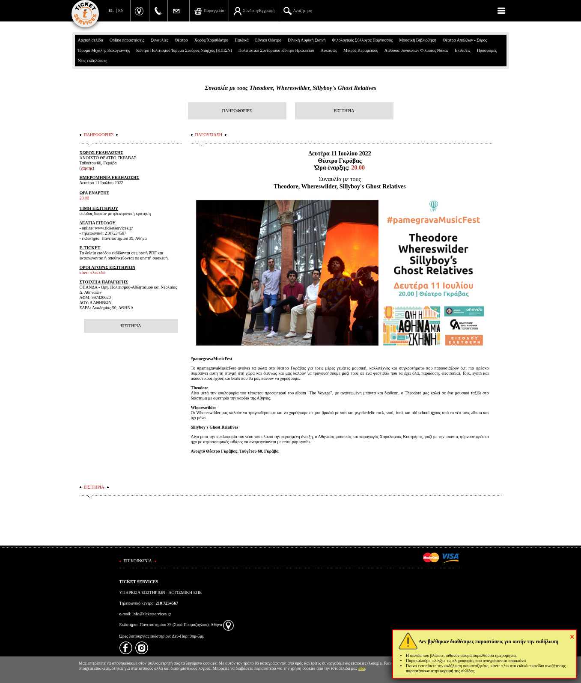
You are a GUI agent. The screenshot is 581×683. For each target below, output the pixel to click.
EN (121, 10)
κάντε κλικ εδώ (93, 272)
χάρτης (87, 168)
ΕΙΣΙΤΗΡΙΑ (344, 110)
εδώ (361, 668)
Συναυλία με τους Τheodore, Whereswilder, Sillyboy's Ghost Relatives (290, 88)
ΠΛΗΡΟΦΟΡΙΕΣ (237, 110)
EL (111, 10)
